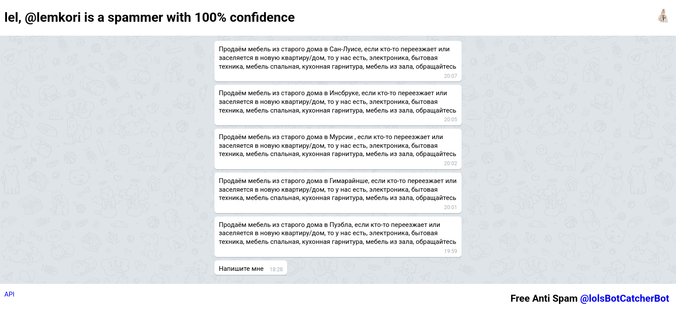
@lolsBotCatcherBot (624, 298)
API (9, 294)
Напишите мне (241, 269)
